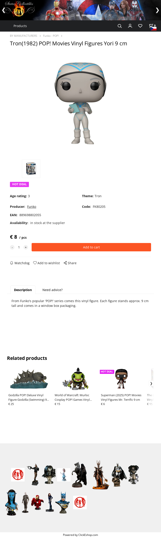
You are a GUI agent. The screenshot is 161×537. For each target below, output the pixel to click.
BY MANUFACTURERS (23, 35)
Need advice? (52, 290)
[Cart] (152, 26)
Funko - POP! (51, 35)
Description (23, 290)
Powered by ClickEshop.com (80, 535)
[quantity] (18, 247)
